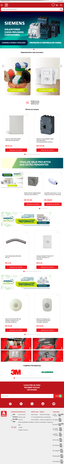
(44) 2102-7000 (61, 456)
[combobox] (32, 9)
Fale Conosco (15, 416)
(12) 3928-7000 (60, 429)
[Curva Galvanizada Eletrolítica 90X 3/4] (16, 250)
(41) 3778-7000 (61, 451)
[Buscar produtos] (61, 9)
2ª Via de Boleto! (60, 1)
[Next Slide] (61, 66)
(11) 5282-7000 (60, 420)
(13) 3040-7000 (60, 435)
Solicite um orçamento (5, 1)
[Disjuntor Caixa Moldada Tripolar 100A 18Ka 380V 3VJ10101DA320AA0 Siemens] (47, 133)
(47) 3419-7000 (61, 461)
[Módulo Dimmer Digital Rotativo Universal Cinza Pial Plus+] (32, 189)
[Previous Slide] (3, 66)
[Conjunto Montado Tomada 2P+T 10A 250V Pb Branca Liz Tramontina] (47, 250)
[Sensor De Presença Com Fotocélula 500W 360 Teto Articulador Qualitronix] (47, 313)
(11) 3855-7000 (61, 415)
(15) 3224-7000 (60, 440)
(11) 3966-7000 (61, 424)
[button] (26, 49)
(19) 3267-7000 (61, 445)
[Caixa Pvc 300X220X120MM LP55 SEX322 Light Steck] (16, 133)
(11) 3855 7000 (15, 420)
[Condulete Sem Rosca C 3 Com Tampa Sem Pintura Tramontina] (52, 189)
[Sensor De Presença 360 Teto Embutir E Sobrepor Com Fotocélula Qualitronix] (16, 313)
